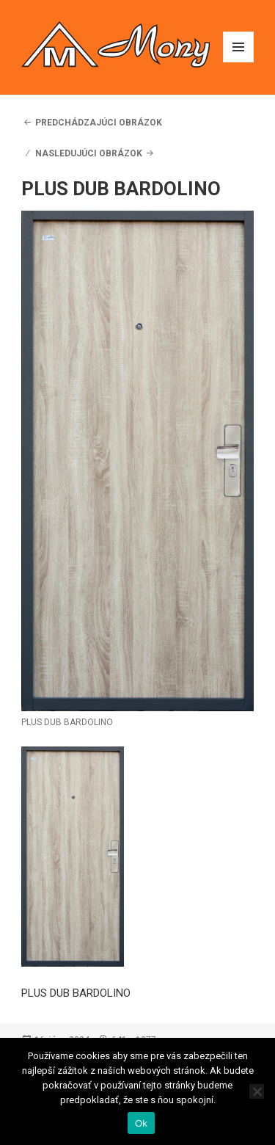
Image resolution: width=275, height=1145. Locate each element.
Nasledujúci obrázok (88, 153)
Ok (141, 1123)
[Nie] (256, 1091)
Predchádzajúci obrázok (98, 122)
